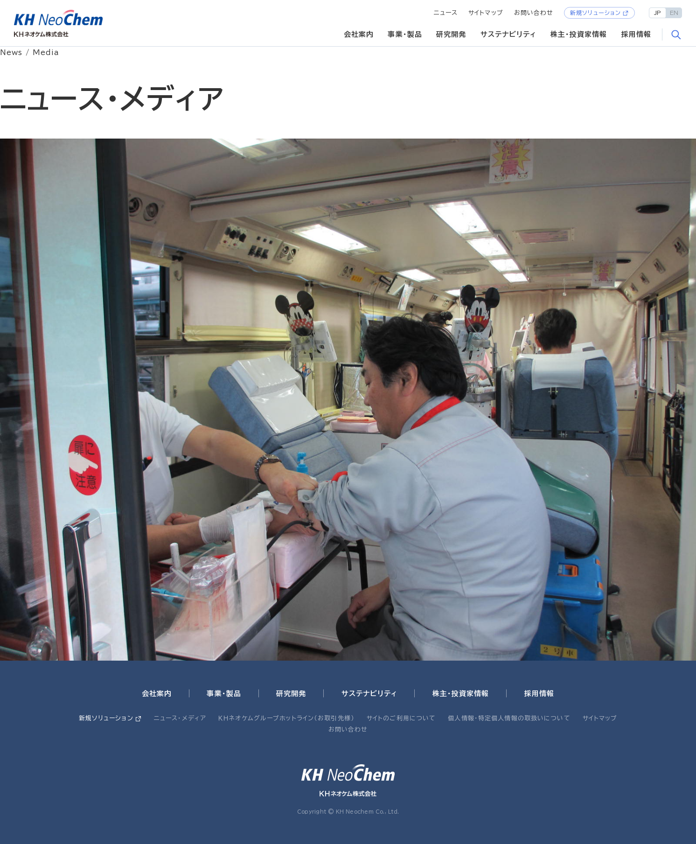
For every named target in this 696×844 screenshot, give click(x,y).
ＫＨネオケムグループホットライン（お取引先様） (286, 718)
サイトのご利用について (401, 718)
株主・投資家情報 (578, 34)
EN (674, 12)
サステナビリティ (508, 34)
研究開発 (451, 34)
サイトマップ (485, 13)
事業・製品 (405, 34)
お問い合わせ (534, 13)
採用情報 (636, 34)
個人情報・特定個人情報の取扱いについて (509, 718)
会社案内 (359, 34)
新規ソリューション (595, 12)
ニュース (446, 13)
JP (657, 12)
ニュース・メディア (180, 718)
